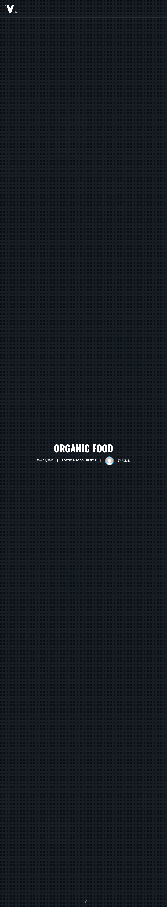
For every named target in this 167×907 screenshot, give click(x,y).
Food (80, 460)
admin (126, 461)
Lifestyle (90, 460)
